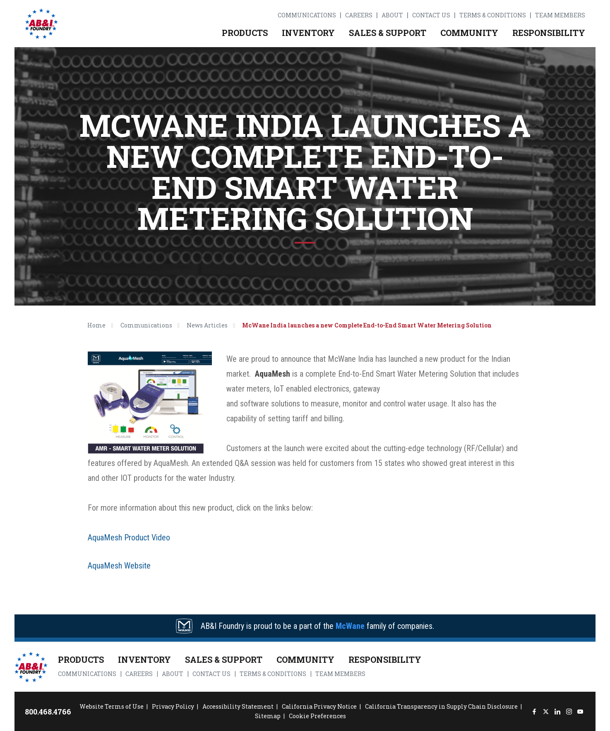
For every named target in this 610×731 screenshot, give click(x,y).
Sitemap (268, 716)
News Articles (207, 325)
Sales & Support (387, 33)
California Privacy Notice (319, 706)
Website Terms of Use (111, 706)
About (392, 15)
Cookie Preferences (317, 716)
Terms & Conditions (492, 15)
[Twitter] (545, 711)
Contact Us (431, 15)
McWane (350, 626)
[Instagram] (569, 711)
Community (469, 33)
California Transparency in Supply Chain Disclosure (441, 706)
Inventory (308, 33)
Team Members (560, 15)
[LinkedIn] (557, 711)
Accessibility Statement (238, 706)
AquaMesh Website (119, 566)
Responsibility (548, 33)
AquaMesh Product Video (129, 537)
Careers (358, 15)
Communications (307, 15)
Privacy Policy (173, 706)
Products (245, 33)
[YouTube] (580, 711)
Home (96, 325)
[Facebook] (534, 711)
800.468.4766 (48, 711)
